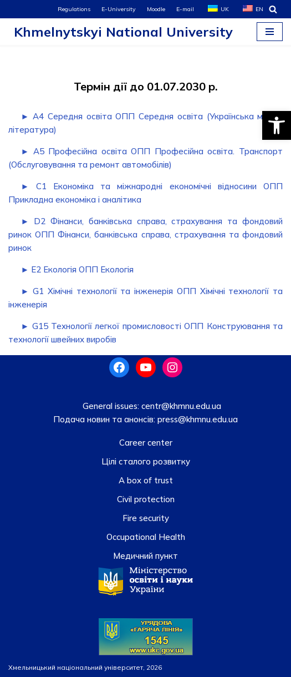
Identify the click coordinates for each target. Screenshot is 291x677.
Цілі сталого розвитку (145, 461)
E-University (118, 9)
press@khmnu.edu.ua (196, 419)
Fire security (145, 518)
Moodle (156, 9)
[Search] (273, 9)
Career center (145, 442)
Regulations (74, 9)
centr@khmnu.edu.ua (180, 406)
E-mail (185, 9)
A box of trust (146, 480)
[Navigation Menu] (270, 31)
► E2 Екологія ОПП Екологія (77, 269)
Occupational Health (145, 537)
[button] (276, 125)
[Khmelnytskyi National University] (120, 31)
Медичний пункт (145, 555)
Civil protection (146, 499)
